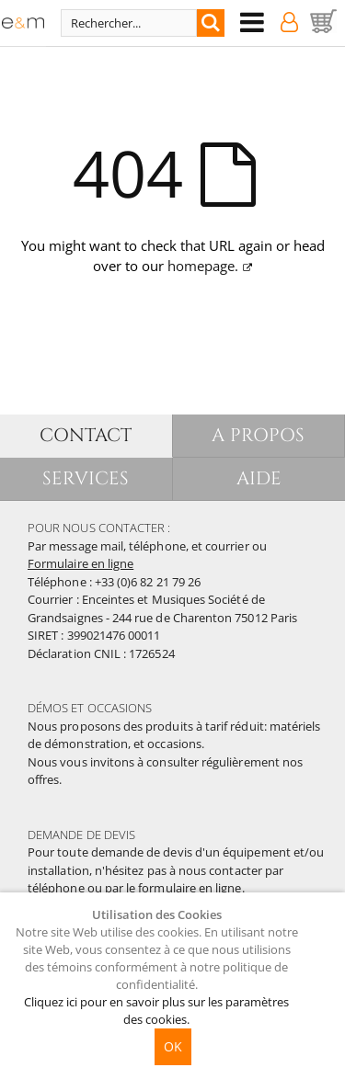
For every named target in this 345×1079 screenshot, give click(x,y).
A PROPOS (258, 435)
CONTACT (86, 435)
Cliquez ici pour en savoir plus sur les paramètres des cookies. (156, 1011)
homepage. (202, 265)
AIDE (259, 478)
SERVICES (86, 478)
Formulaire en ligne (80, 563)
